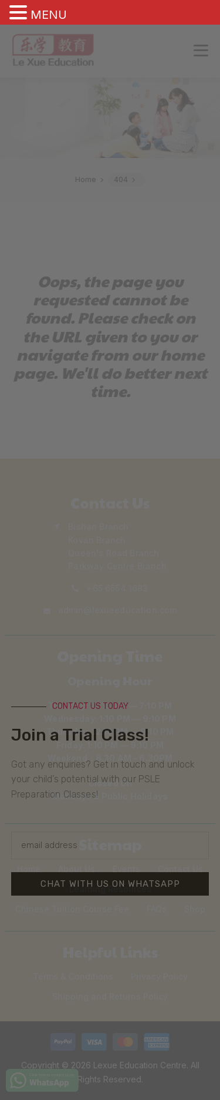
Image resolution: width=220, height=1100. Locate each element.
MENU (49, 15)
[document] (110, 550)
